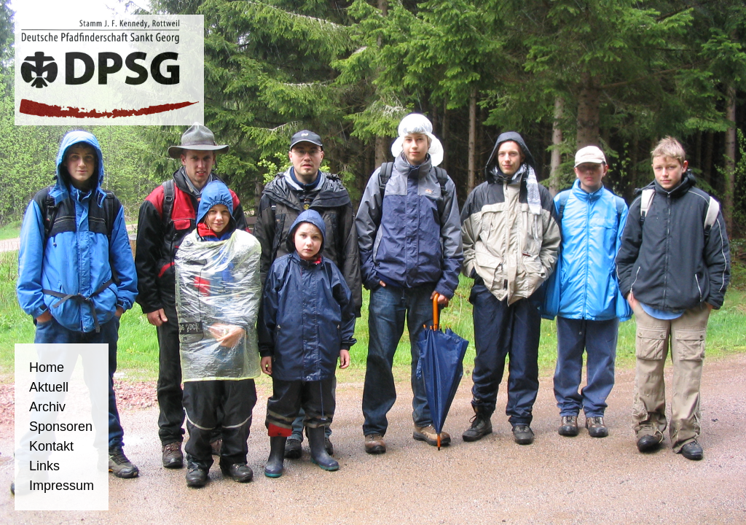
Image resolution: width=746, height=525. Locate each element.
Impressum (61, 485)
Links (44, 466)
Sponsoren (61, 426)
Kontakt (51, 446)
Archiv (47, 407)
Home (46, 367)
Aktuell (48, 387)
